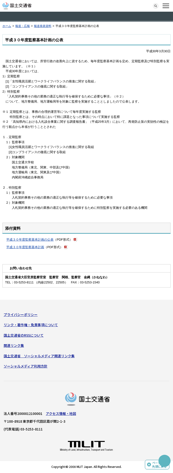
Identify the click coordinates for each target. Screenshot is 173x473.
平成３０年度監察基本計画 (25, 247)
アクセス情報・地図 (61, 413)
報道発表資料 (42, 26)
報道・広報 (22, 26)
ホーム (6, 26)
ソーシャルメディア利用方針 (25, 366)
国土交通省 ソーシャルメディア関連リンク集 (39, 355)
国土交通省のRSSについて (24, 335)
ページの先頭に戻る (159, 465)
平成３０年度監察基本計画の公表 (30, 239)
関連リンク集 (14, 345)
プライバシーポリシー (21, 314)
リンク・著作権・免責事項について (31, 324)
